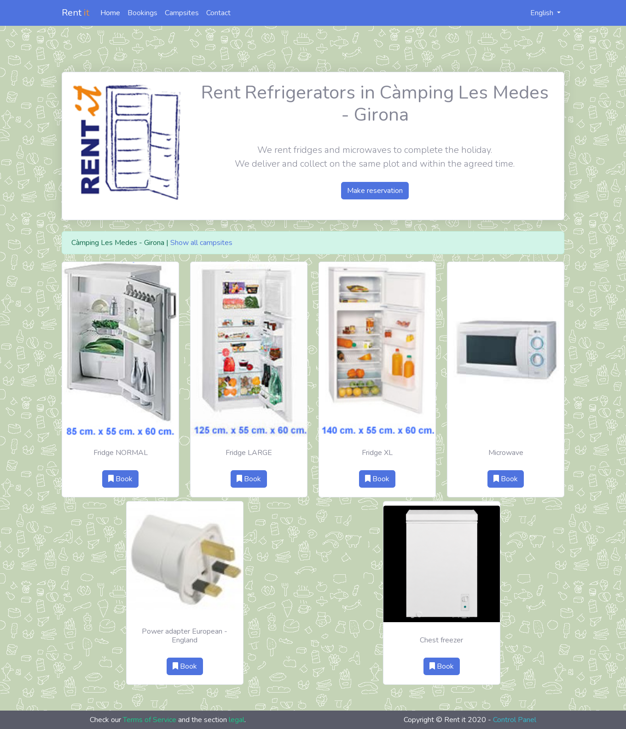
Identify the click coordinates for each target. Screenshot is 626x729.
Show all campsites (201, 243)
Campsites (182, 13)
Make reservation (375, 191)
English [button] (537, 13)
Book (120, 479)
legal (236, 720)
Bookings (142, 13)
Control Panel (514, 720)
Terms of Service (149, 720)
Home (110, 13)
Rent (75, 12)
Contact (218, 13)
